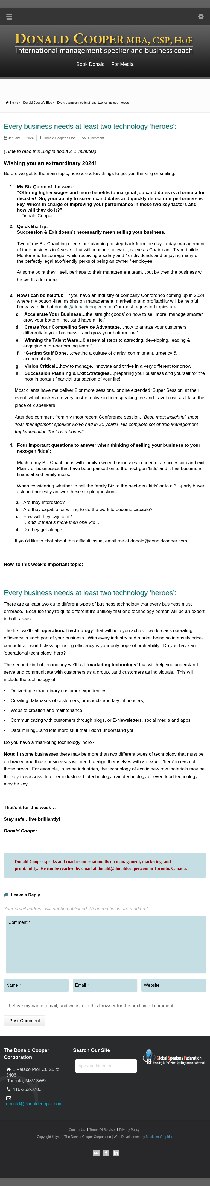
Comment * (106, 944)
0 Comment (95, 138)
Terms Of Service (102, 1130)
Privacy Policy (129, 1130)
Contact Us (77, 1130)
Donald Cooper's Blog (59, 138)
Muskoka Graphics (159, 1137)
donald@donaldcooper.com (83, 306)
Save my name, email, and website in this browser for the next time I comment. (93, 1005)
